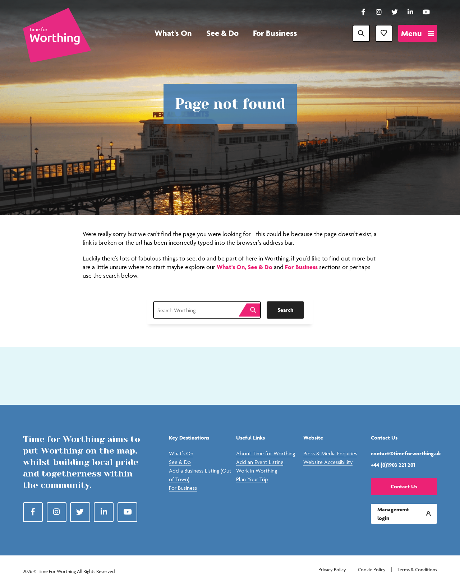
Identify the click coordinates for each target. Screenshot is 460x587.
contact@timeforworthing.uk (404, 453)
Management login (393, 513)
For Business (275, 33)
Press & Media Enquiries (330, 453)
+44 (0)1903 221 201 (393, 464)
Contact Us (404, 486)
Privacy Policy (332, 569)
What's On (173, 33)
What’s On (181, 453)
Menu (411, 33)
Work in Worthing (256, 470)
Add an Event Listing (259, 462)
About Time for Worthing (265, 453)
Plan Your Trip (252, 479)
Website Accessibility (328, 462)
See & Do (222, 33)
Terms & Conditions (417, 569)
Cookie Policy (372, 569)
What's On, (232, 267)
